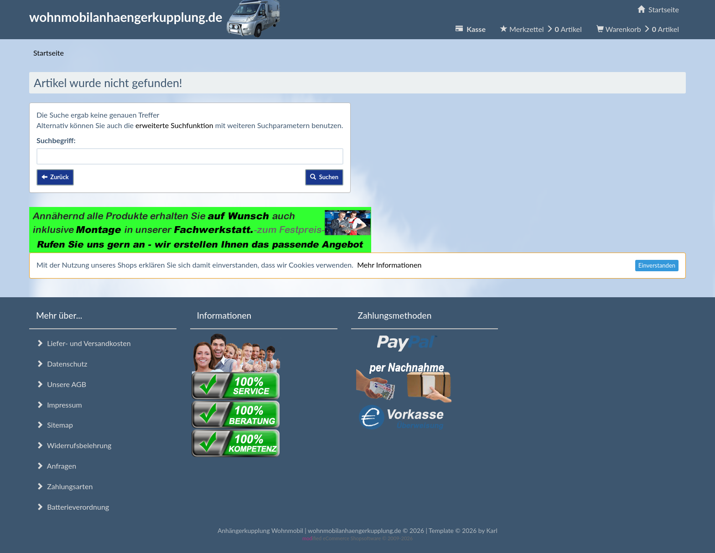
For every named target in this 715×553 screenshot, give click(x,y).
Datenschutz (61, 363)
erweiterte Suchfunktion (174, 125)
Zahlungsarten (64, 486)
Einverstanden (656, 265)
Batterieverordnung (72, 506)
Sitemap (54, 424)
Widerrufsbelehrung (73, 445)
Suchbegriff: (56, 140)
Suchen (324, 177)
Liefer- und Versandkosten (83, 343)
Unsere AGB (61, 384)
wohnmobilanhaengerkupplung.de (157, 17)
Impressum (59, 404)
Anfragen (56, 465)
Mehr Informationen (389, 264)
